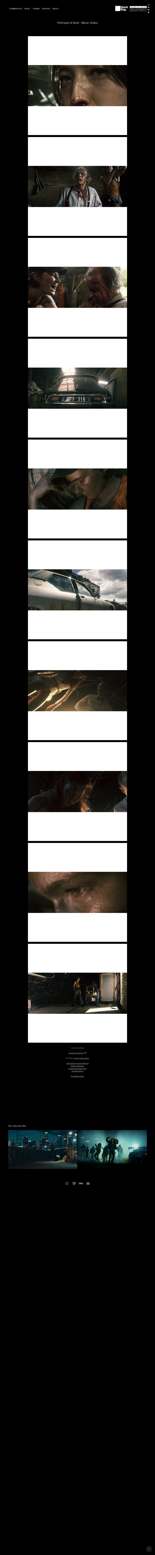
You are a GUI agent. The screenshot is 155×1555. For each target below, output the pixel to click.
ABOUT (55, 8)
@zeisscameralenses (77, 1068)
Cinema (36, 8)
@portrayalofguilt (76, 1053)
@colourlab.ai (77, 1071)
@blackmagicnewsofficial (77, 1063)
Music (27, 8)
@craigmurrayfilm (81, 1058)
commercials (15, 8)
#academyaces (77, 1076)
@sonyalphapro (77, 1065)
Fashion (46, 8)
